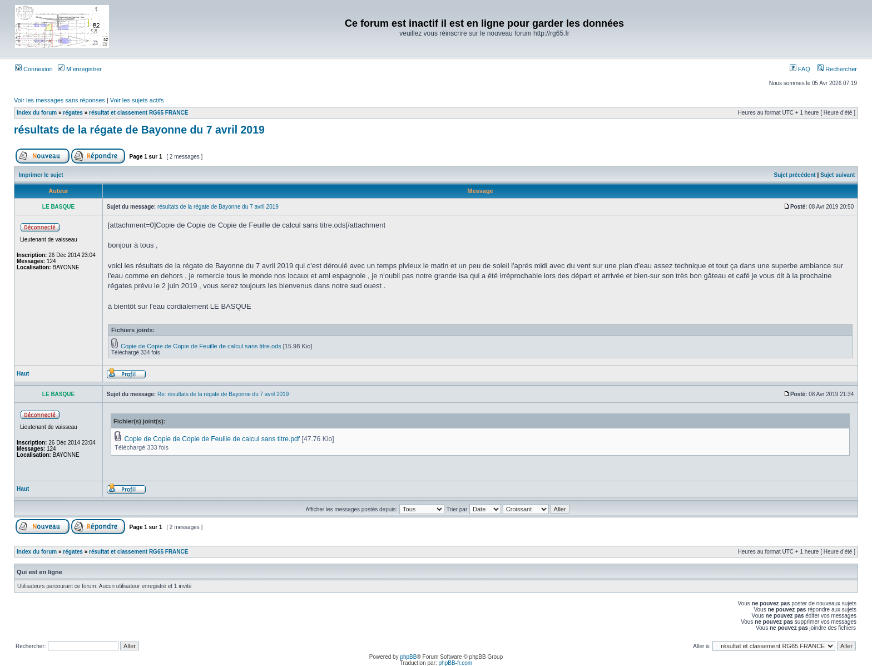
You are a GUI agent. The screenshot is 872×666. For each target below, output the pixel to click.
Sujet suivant (837, 175)
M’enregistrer (80, 69)
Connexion (34, 69)
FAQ (800, 69)
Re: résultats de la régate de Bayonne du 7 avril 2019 (223, 394)
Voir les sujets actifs (137, 100)
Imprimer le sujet (41, 175)
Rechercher (837, 69)
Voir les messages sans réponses (59, 100)
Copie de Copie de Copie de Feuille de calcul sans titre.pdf (212, 439)
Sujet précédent (795, 175)
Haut (23, 374)
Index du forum (37, 113)
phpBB (408, 657)
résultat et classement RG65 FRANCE (138, 113)
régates (73, 113)
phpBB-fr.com (456, 663)
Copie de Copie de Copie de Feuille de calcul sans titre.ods (201, 346)
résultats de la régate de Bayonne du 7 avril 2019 (139, 130)
